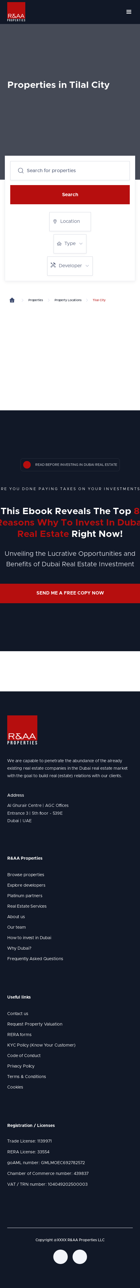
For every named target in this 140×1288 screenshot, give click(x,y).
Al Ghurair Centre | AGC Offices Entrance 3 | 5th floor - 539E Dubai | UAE (39, 813)
